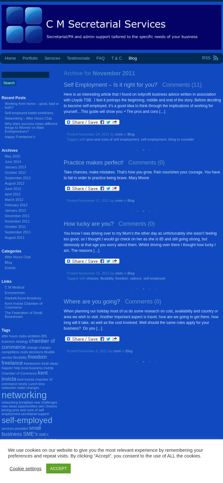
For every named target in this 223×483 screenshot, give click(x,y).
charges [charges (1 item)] (45, 347)
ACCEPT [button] (58, 468)
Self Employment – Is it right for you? (110, 85)
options (135, 278)
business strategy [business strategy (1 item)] (15, 341)
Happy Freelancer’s (20, 137)
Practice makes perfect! (94, 162)
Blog (133, 58)
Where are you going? (92, 301)
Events (10, 268)
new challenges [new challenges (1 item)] (45, 402)
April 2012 (13, 194)
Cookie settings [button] (25, 468)
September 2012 (18, 178)
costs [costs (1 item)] (24, 352)
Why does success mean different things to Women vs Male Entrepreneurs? (31, 127)
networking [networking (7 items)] (24, 395)
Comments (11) (182, 85)
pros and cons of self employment (113, 139)
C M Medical (14, 287)
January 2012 (15, 210)
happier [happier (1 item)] (7, 368)
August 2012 (15, 183)
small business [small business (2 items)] (21, 431)
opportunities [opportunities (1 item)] (27, 406)
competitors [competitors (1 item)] (10, 352)
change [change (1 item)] (32, 347)
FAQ (101, 58)
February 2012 (16, 205)
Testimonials (78, 58)
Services (52, 58)
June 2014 (13, 162)
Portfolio (30, 58)
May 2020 (12, 156)
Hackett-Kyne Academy (23, 298)
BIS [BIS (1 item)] (44, 336)
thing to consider (181, 139)
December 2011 (17, 216)
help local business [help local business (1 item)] (28, 368)
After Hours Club (18, 257)
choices (92, 278)
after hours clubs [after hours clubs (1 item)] (14, 336)
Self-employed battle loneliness (29, 113)
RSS (206, 57)
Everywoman (15, 293)
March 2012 (14, 199)
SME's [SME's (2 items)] (30, 434)
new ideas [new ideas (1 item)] (9, 406)
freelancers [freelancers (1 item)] (32, 363)
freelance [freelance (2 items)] (12, 363)
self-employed (154, 278)
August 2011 (15, 237)
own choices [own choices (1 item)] (47, 406)
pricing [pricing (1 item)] (6, 410)
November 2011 (17, 221)
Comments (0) (146, 162)
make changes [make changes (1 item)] (28, 388)
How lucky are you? (89, 224)
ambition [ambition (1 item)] (34, 336)
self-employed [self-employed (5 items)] (27, 420)
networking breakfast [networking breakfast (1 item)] (17, 402)
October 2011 (15, 227)
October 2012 (15, 172)
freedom (121, 278)
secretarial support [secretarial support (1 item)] (35, 414)
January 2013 (15, 167)
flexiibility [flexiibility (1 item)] (20, 357)
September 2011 (18, 232)
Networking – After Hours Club (28, 118)
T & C (117, 58)
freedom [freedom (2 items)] (37, 357)
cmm (119, 134)
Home (10, 58)
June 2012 (13, 189)
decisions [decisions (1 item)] (36, 352)
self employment (153, 139)
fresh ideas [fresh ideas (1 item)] (50, 363)
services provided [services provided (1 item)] (15, 428)
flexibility (106, 278)
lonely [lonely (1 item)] (22, 384)
